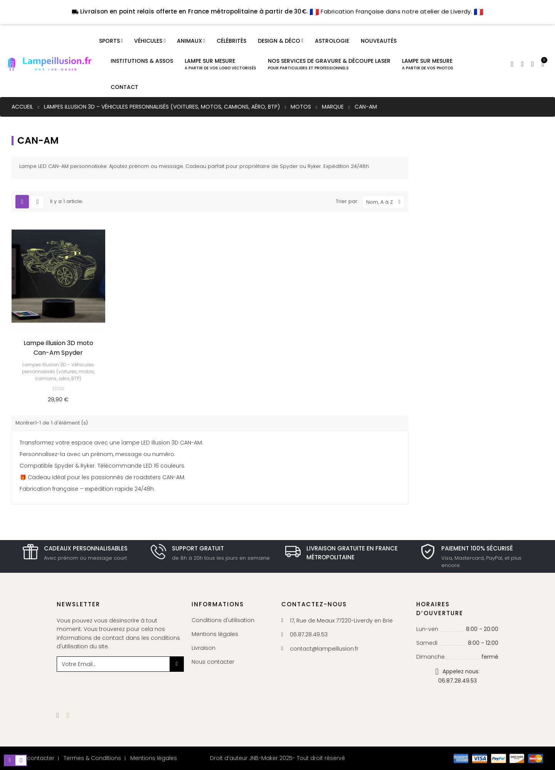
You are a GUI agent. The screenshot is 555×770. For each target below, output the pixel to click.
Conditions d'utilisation (223, 620)
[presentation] (119, 687)
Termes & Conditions (92, 758)
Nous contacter (213, 662)
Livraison (203, 648)
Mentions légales (215, 634)
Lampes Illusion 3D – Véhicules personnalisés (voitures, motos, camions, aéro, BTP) (58, 371)
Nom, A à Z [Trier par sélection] (385, 201)
